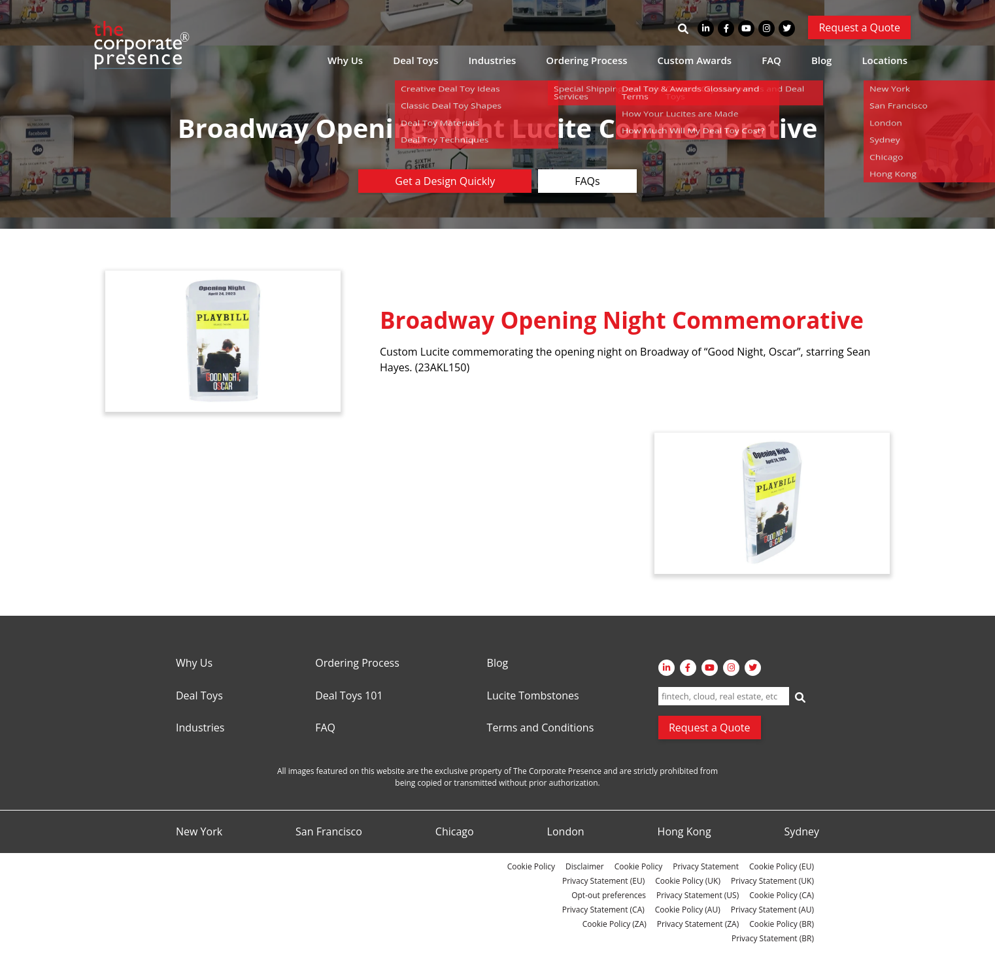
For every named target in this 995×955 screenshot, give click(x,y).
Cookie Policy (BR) (781, 924)
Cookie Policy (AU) (687, 909)
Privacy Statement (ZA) (698, 924)
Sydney (801, 832)
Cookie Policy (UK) (687, 880)
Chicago (454, 832)
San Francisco (328, 832)
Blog (821, 60)
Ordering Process (586, 60)
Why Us (345, 60)
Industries (492, 60)
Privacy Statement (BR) (773, 938)
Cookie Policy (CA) (781, 895)
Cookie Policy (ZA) (614, 924)
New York (199, 832)
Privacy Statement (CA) (603, 909)
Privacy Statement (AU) (772, 909)
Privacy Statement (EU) (603, 880)
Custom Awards (695, 60)
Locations (884, 60)
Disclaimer (584, 866)
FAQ (771, 60)
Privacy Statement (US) (697, 895)
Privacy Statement (706, 866)
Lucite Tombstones (533, 696)
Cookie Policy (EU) (781, 866)
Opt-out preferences (608, 895)
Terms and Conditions (540, 728)
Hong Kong (684, 832)
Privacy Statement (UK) (772, 880)
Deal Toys (415, 60)
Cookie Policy (531, 866)
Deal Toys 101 (348, 696)
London (565, 832)
